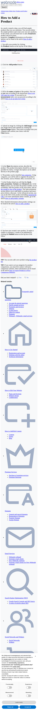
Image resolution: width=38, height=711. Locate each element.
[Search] (4, 7)
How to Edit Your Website (13, 390)
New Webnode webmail (16, 560)
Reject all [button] (10, 707)
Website (11, 309)
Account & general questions (18, 303)
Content (11, 435)
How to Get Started (11, 350)
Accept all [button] (28, 707)
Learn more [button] (19, 702)
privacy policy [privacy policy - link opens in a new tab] (8, 659)
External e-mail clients (16, 559)
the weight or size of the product (11, 189)
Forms (11, 436)
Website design (14, 396)
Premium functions (15, 477)
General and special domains (18, 514)
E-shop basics (13, 310)
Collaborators (13, 397)
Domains (12, 314)
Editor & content (14, 312)
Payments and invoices (16, 307)
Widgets (11, 642)
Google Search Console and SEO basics (22, 601)
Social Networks (14, 640)
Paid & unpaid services (16, 305)
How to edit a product (22, 204)
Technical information (16, 357)
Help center (20, 2)
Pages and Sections (15, 394)
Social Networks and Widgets (14, 637)
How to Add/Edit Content (13, 431)
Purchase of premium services (18, 475)
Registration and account (17, 353)
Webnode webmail (15, 557)
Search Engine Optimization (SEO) (16, 598)
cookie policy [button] (16, 666)
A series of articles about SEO (18, 603)
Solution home (5, 11)
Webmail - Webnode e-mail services (20, 316)
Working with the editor (16, 355)
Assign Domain (14, 520)
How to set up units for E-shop (15, 99)
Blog (10, 438)
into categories (26, 175)
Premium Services (11, 472)
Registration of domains (17, 516)
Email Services (10, 553)
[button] (35, 656)
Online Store (12, 11)
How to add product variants (14, 198)
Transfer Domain (14, 518)
